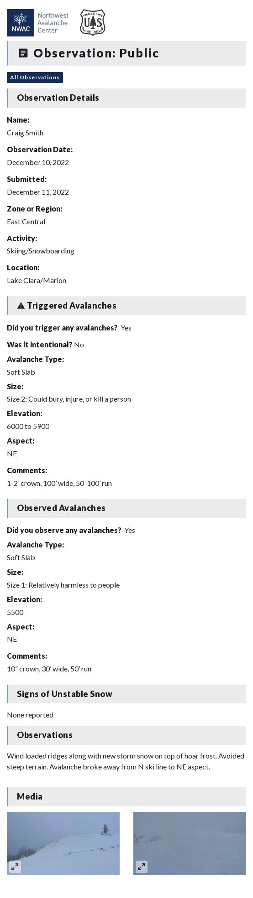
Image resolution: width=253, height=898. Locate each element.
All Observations (35, 77)
